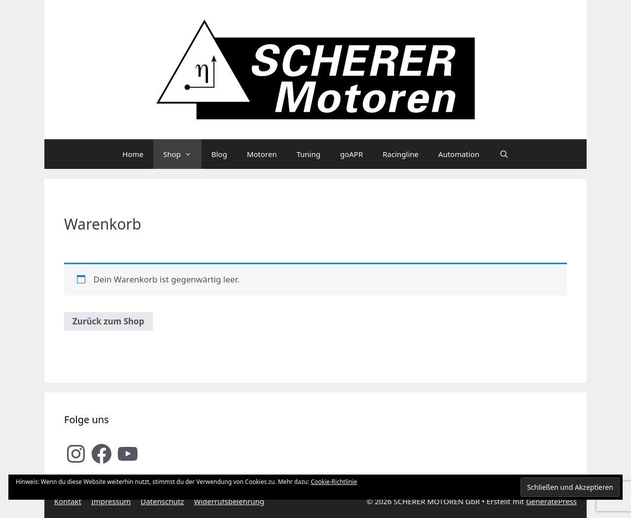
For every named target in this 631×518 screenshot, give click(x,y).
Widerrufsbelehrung (229, 501)
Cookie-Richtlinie (334, 482)
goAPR (351, 154)
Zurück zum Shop (108, 321)
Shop (182, 154)
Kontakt (67, 501)
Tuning (308, 154)
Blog (219, 154)
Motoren (262, 154)
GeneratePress (551, 501)
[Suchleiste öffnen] (503, 154)
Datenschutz (162, 501)
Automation (458, 154)
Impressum (111, 501)
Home (132, 154)
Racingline (401, 154)
